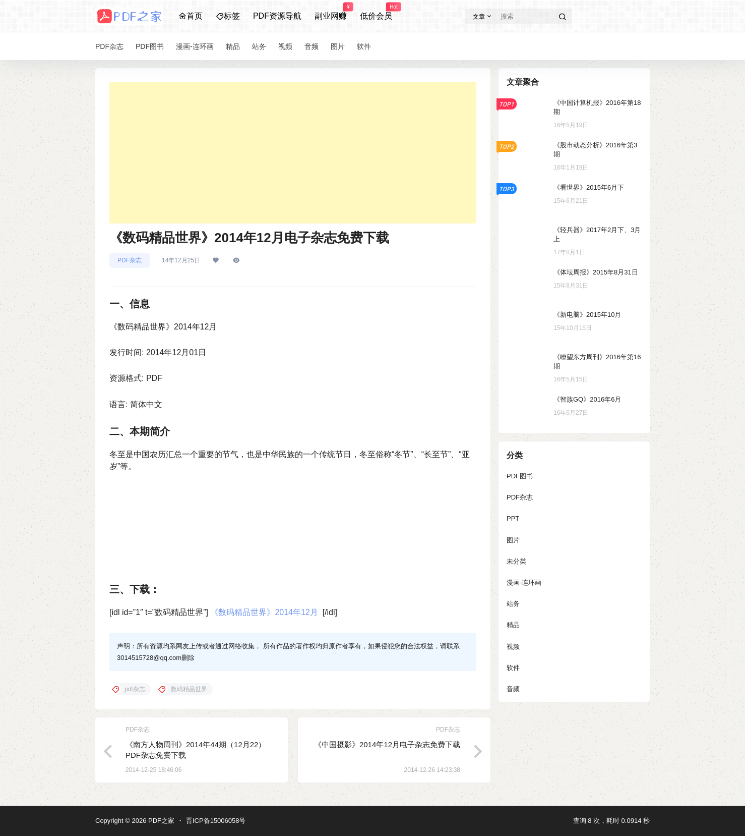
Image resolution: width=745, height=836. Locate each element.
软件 (513, 668)
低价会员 (376, 12)
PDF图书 (520, 476)
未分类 (516, 561)
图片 (513, 540)
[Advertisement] (292, 153)
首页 (190, 16)
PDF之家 (160, 820)
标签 (228, 16)
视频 (513, 646)
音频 (513, 689)
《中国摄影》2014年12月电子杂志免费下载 (387, 744)
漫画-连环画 (524, 582)
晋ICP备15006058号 (216, 820)
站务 (513, 603)
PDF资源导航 (277, 16)
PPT (513, 518)
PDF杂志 (129, 260)
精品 (513, 625)
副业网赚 (331, 12)
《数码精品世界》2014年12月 (264, 612)
